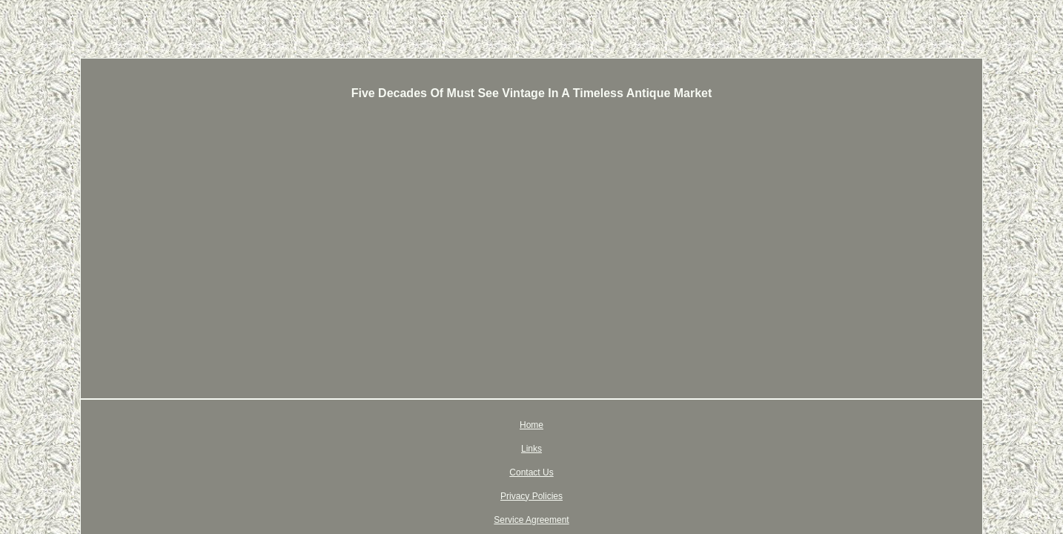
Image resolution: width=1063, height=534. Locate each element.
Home (386, 425)
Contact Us (476, 425)
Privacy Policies (547, 425)
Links (426, 425)
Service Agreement (633, 425)
